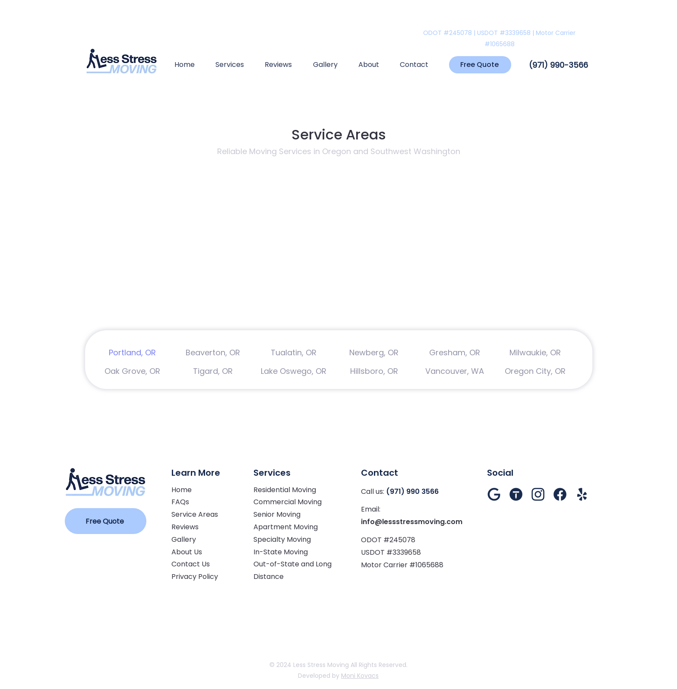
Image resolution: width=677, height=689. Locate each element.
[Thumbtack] (516, 494)
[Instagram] (538, 494)
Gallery (183, 539)
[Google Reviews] (494, 494)
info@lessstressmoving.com (411, 522)
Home (181, 490)
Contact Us (190, 564)
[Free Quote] (480, 64)
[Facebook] (560, 494)
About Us (186, 552)
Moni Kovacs (360, 675)
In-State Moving (280, 552)
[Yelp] (582, 494)
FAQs (180, 502)
